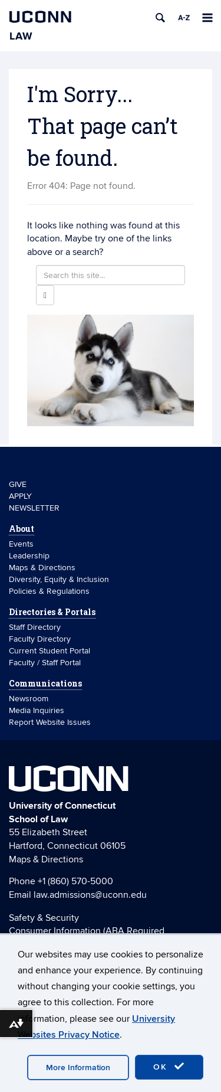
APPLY (20, 496)
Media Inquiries (36, 710)
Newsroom (30, 699)
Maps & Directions (42, 568)
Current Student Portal (49, 651)
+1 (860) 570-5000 (75, 881)
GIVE (18, 484)
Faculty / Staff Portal (45, 663)
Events (21, 544)
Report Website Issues (50, 722)
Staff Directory (35, 627)
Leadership (29, 556)
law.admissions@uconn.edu (90, 895)
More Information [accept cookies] (78, 1067)
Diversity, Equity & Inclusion (59, 579)
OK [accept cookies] (169, 1066)
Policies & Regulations (49, 591)
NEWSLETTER (34, 508)
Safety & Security (44, 918)
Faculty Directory (40, 639)
